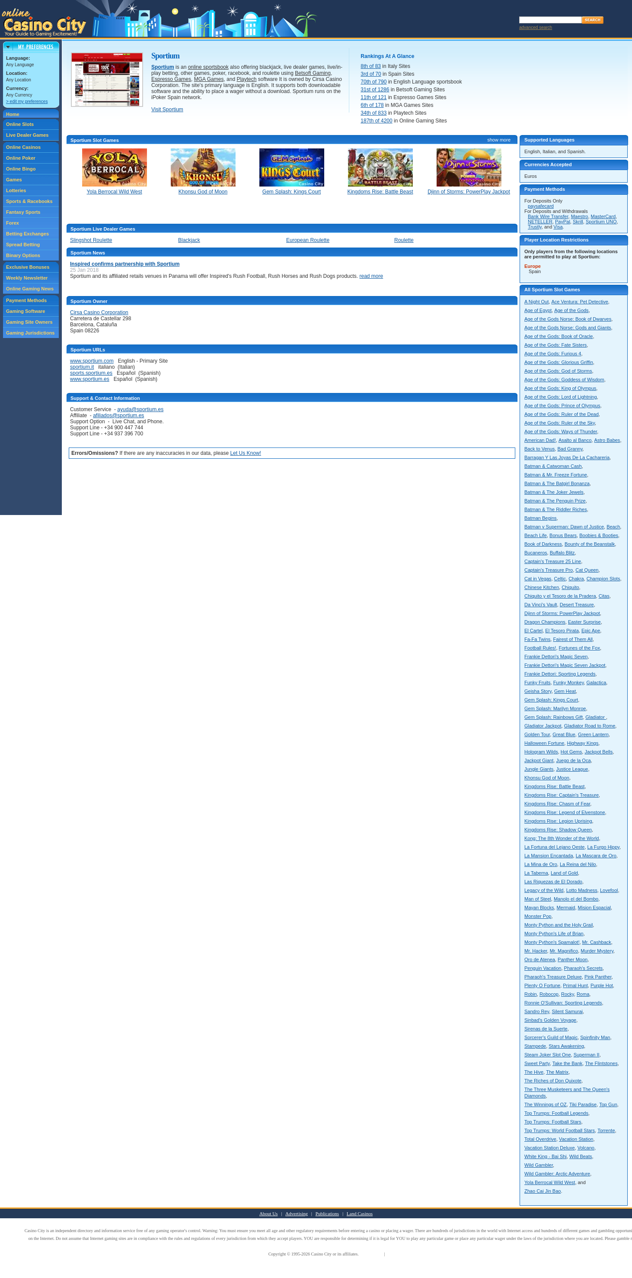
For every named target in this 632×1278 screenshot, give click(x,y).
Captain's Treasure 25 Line (552, 561)
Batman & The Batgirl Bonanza (557, 483)
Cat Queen (586, 570)
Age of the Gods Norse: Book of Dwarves (567, 319)
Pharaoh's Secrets (583, 968)
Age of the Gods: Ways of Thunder (560, 431)
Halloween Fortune (544, 743)
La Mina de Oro (540, 864)
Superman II (587, 1054)
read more (371, 276)
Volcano (586, 1147)
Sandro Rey (536, 1011)
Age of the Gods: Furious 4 (552, 353)
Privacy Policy (399, 1254)
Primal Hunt (575, 985)
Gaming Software (25, 311)
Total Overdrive (540, 1139)
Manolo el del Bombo (576, 898)
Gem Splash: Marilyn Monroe (555, 708)
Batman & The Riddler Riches (555, 509)
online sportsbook (208, 67)
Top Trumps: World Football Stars (559, 1130)
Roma (583, 994)
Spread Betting (23, 244)
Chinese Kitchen (541, 587)
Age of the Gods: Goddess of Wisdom (564, 379)
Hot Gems (571, 751)
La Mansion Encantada (548, 855)
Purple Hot (602, 985)
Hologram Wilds (541, 751)
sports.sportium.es (91, 373)
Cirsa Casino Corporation (99, 312)
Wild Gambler (538, 1165)
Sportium (162, 67)
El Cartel (533, 630)
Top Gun (608, 1104)
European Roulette (307, 240)
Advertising (296, 1213)
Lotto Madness (581, 890)
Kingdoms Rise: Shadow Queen (558, 829)
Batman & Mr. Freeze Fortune (555, 474)
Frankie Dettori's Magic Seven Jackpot (564, 665)
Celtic (560, 578)
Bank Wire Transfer (548, 216)
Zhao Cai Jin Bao (542, 1191)
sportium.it (82, 367)
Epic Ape (590, 630)
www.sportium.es (89, 379)
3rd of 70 (371, 74)
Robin (530, 994)
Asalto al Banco (575, 440)
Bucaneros (535, 552)
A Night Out (536, 301)
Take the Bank (567, 1063)
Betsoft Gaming (313, 73)
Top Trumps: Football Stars (552, 1121)
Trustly (535, 226)
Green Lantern (593, 734)
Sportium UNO (601, 221)
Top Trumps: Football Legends (556, 1113)
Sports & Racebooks (29, 201)
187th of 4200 (376, 121)
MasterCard (603, 216)
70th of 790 (373, 82)
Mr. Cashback (596, 942)
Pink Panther (597, 976)
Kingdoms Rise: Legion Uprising (558, 821)
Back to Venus (539, 448)
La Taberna (536, 873)
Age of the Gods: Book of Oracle (558, 336)
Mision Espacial (594, 907)
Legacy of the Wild (544, 890)
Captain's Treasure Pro (548, 570)
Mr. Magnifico (564, 950)
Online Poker (20, 158)
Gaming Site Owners (29, 322)
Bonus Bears (563, 535)
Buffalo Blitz (562, 552)
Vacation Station (576, 1139)
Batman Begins (540, 518)
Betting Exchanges (27, 233)
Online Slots (20, 124)
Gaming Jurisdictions (30, 332)
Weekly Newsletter (27, 277)
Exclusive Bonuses (27, 267)
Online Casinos (23, 147)
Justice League (572, 769)
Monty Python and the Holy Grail (558, 924)
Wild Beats (580, 1156)
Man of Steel (537, 898)
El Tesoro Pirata (561, 630)
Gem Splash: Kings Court (551, 699)
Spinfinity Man (595, 1037)
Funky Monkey (568, 682)
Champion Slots (603, 578)
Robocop (549, 994)
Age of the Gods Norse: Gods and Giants (567, 327)
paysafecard (541, 206)
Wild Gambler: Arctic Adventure (557, 1173)
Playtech (246, 79)
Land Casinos (360, 1213)
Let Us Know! (245, 453)
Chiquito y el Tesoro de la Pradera (560, 596)
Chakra (576, 578)
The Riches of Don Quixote (552, 1080)
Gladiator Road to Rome (590, 725)
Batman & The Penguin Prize (555, 500)
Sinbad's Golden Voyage (550, 1020)
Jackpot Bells (598, 751)
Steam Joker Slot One (547, 1054)
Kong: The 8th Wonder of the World (561, 838)
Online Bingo (20, 168)
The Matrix (557, 1072)
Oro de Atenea (539, 959)
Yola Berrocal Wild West (549, 1182)
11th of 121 (373, 97)
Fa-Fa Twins (537, 639)
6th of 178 (372, 105)
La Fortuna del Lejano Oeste (554, 847)
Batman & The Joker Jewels (554, 492)
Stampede (535, 1046)
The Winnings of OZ (545, 1104)
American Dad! (540, 440)
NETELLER (540, 221)
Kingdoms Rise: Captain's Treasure (561, 795)
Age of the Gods (571, 310)
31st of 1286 (375, 90)
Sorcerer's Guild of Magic (551, 1037)
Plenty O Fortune (542, 985)
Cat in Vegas (537, 578)
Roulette (404, 240)
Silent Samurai (567, 1011)
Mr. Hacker (535, 950)
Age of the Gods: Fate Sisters (555, 345)
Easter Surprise (584, 622)
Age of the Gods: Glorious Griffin (558, 362)
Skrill (578, 221)
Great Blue (563, 734)
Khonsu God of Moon (546, 777)
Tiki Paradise (583, 1104)
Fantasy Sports (23, 212)
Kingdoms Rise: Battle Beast (554, 786)
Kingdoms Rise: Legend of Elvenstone (564, 812)
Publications (327, 1213)
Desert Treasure (577, 604)
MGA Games (209, 79)
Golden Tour (537, 734)
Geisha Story (538, 691)
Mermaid (566, 907)
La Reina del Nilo (578, 864)
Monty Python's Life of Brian (554, 933)
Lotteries (16, 190)
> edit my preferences (27, 101)
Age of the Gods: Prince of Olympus (562, 405)
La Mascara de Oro (596, 855)
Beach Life (535, 535)
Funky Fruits (537, 682)
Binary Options (23, 255)
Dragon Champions (544, 622)
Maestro (579, 216)
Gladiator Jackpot (543, 725)
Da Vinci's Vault (540, 604)
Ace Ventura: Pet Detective (579, 301)
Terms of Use (371, 1254)
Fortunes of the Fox (579, 647)
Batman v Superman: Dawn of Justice (564, 526)
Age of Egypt (538, 310)
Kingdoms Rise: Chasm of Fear (557, 803)
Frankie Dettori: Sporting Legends (559, 673)
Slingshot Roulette (91, 240)
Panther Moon (572, 959)
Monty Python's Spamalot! (551, 942)
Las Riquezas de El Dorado (553, 881)
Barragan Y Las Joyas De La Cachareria (567, 457)
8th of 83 (371, 66)
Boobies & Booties (598, 535)
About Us (268, 1213)
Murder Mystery (597, 950)
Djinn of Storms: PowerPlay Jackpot (562, 613)
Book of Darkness (543, 544)
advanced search (535, 27)
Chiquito (570, 587)
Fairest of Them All (573, 639)
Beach (613, 526)
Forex (12, 222)
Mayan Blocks (539, 907)
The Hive (533, 1072)
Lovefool (609, 890)
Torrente (606, 1130)
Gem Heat (565, 691)
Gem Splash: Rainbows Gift (553, 717)
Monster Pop (537, 916)
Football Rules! (540, 647)
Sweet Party (537, 1063)
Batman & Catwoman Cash (553, 466)
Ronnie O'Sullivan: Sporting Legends (563, 1002)
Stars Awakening (566, 1046)
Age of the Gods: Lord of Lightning (560, 396)
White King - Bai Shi (545, 1156)
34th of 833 (373, 113)
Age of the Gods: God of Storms (558, 370)
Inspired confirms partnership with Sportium (124, 264)
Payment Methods (26, 300)
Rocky (567, 994)
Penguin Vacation (542, 968)
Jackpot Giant (538, 760)
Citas (604, 596)
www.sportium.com (92, 361)
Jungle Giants (538, 769)
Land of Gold (564, 873)
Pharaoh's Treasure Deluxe (553, 976)
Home (12, 114)
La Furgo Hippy (603, 847)
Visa (557, 226)
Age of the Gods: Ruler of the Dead (561, 414)
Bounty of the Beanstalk (590, 544)
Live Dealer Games (27, 135)
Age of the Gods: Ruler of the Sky (559, 422)
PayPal (562, 221)
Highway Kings (582, 743)
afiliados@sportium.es (118, 415)
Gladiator (595, 717)
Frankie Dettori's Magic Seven (555, 656)
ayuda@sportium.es (140, 409)
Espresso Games (171, 79)
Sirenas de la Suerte (546, 1028)
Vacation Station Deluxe (549, 1147)
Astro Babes (607, 440)
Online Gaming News (30, 288)
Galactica (596, 682)
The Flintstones (601, 1063)
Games (14, 179)
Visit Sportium (167, 109)
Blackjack (189, 240)
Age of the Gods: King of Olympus (560, 388)
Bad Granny (569, 448)
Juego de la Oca (573, 760)
